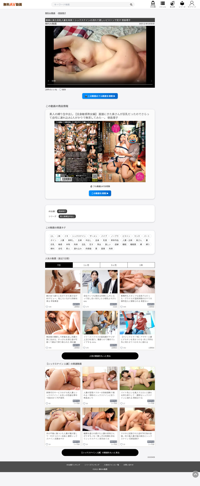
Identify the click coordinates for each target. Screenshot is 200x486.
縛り (148, 244)
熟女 (99, 244)
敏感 (60, 244)
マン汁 (137, 236)
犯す (91, 244)
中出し (88, 240)
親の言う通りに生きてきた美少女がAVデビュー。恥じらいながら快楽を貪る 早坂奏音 (62, 298)
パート (147, 236)
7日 (59, 265)
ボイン (53, 240)
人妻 (62, 240)
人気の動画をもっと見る (100, 356)
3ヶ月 (114, 265)
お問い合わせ (128, 464)
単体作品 (115, 240)
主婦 (80, 240)
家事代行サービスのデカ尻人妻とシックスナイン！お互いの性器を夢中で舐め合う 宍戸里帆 (61, 395)
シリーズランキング (92, 464)
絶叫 (52, 248)
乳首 (105, 240)
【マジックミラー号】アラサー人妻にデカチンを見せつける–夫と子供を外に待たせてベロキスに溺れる (137, 339)
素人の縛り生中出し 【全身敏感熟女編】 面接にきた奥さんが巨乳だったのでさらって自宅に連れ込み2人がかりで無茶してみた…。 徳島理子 (99, 116)
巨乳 (52, 244)
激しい (108, 244)
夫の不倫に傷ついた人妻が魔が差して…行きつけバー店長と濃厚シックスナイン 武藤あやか (61, 436)
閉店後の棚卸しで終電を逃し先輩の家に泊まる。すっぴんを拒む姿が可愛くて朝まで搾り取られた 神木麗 (61, 339)
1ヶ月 (86, 265)
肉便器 (88, 248)
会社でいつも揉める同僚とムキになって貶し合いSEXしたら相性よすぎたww (100, 298)
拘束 (76, 244)
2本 (59, 236)
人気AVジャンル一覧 (111, 464)
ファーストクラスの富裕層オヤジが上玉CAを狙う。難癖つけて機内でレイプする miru (99, 339)
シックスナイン (79, 236)
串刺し (71, 240)
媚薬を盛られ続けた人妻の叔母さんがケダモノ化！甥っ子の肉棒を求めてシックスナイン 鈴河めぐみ (99, 436)
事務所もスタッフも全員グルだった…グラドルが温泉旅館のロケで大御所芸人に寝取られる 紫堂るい (136, 298)
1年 (141, 265)
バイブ (104, 236)
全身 (97, 240)
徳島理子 (62, 211)
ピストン (126, 236)
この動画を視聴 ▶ (99, 193)
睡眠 (124, 244)
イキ (66, 236)
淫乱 (84, 244)
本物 (68, 244)
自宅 (60, 248)
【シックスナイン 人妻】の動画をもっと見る (100, 452)
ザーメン (93, 236)
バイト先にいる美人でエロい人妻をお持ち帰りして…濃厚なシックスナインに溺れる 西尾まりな (136, 395)
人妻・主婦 (127, 240)
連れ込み (78, 248)
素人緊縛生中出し (67, 216)
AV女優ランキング (73, 464)
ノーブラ (115, 236)
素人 (68, 248)
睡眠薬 (133, 244)
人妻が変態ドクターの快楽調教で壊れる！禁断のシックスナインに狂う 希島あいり (99, 395)
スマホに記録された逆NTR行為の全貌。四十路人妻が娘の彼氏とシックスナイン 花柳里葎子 (136, 436)
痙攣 (117, 244)
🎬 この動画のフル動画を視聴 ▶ (100, 96)
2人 (52, 236)
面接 (103, 248)
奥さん (139, 240)
